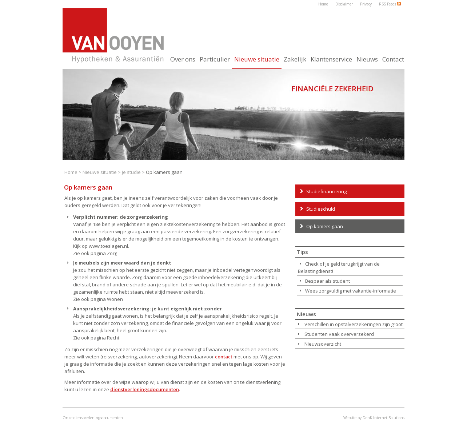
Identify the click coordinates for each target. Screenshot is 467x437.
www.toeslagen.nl (108, 246)
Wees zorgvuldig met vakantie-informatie (350, 290)
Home (323, 4)
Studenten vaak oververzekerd (339, 334)
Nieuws (367, 59)
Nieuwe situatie (100, 172)
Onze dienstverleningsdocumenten (93, 417)
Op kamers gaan (324, 226)
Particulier (215, 59)
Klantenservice (331, 59)
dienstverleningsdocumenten (144, 389)
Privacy (366, 4)
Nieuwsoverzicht (322, 344)
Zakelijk (295, 59)
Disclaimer (344, 4)
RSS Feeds (390, 4)
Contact (393, 59)
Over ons (182, 59)
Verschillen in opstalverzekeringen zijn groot (353, 324)
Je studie (132, 172)
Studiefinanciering (326, 191)
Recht (113, 337)
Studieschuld (320, 209)
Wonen (115, 299)
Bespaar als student (327, 281)
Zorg (112, 253)
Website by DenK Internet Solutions (373, 417)
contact (223, 356)
